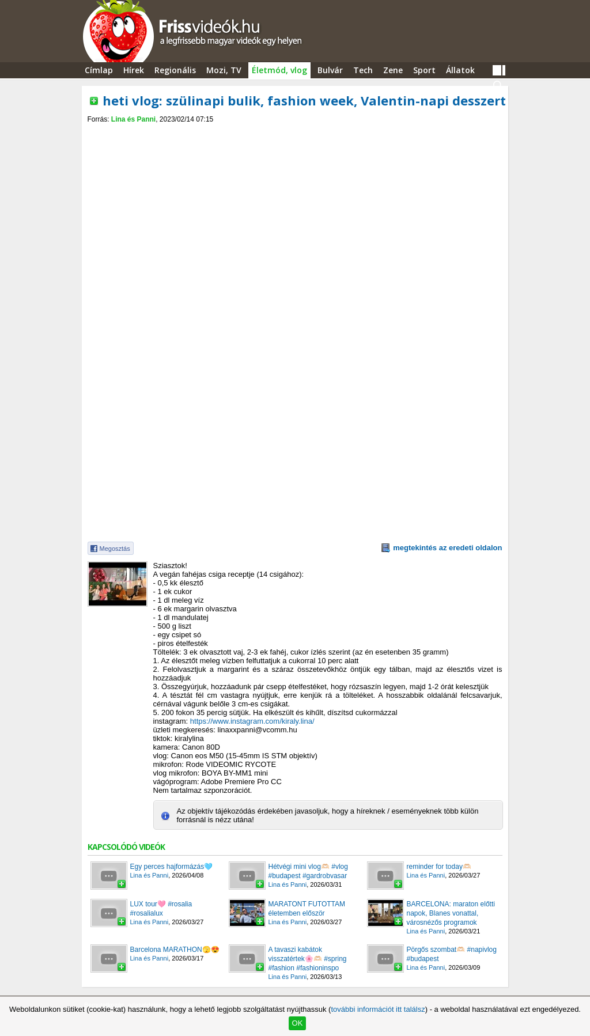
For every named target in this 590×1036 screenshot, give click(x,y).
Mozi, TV (223, 70)
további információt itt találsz (378, 1009)
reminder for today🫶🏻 (439, 867)
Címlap (99, 70)
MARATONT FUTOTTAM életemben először (307, 908)
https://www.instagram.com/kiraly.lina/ (252, 721)
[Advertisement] (295, 133)
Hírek (133, 70)
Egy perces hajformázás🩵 (171, 867)
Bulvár (330, 70)
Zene (393, 70)
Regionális (175, 70)
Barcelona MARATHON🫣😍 (175, 950)
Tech (363, 70)
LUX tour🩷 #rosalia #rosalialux (161, 908)
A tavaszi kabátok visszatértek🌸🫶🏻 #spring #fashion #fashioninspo (307, 959)
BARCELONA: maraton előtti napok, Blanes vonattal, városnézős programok (451, 913)
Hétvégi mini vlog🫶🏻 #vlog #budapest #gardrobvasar (308, 871)
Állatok (460, 70)
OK (297, 1023)
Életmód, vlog (279, 70)
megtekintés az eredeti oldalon (447, 547)
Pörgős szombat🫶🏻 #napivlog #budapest (452, 954)
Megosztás (115, 548)
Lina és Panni (133, 119)
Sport (424, 70)
